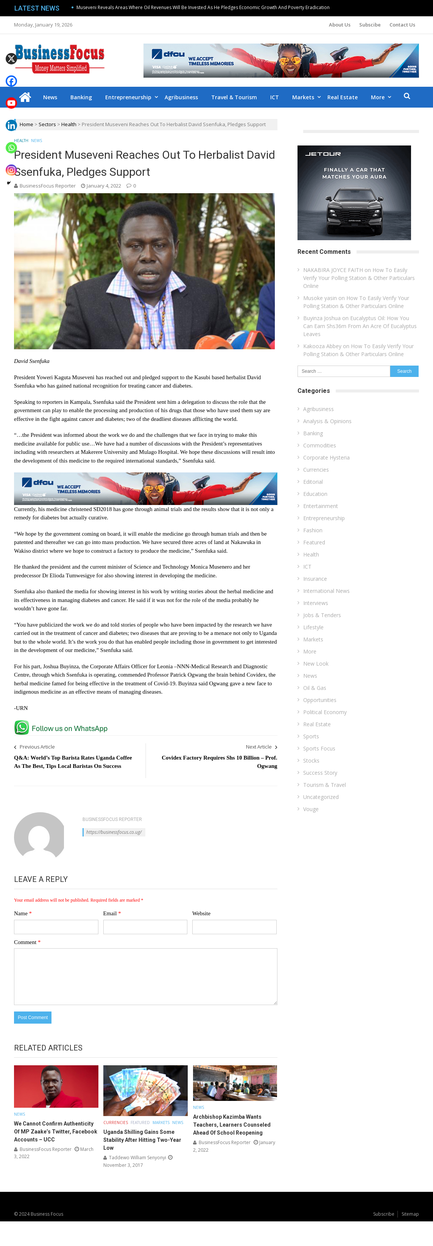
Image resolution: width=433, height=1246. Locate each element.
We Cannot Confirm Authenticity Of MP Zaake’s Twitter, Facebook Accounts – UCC (55, 1132)
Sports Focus (319, 748)
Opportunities (319, 700)
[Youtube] (11, 98)
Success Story (320, 772)
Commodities (319, 445)
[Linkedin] (11, 120)
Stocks (311, 760)
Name (23, 913)
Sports (311, 736)
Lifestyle (313, 627)
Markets (303, 97)
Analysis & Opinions (327, 421)
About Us (339, 24)
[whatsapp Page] (63, 723)
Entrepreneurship (128, 97)
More (378, 97)
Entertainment (320, 506)
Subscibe (370, 24)
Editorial (313, 481)
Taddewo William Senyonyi (137, 1157)
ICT (274, 97)
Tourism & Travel (324, 784)
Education (315, 493)
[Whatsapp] (11, 142)
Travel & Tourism (234, 97)
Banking (81, 97)
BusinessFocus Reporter (48, 185)
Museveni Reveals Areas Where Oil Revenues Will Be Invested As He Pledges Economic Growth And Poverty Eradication (203, 7)
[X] (11, 53)
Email (112, 913)
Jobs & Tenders (322, 615)
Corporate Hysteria (326, 457)
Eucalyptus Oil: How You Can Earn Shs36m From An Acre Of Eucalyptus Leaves (360, 326)
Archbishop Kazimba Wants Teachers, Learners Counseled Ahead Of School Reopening (232, 1125)
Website (201, 913)
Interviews (315, 603)
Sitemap (410, 1214)
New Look (316, 663)
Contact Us (402, 24)
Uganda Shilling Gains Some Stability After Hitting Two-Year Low (142, 1140)
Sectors (47, 124)
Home (26, 124)
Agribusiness (181, 97)
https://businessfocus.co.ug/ (114, 832)
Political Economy (325, 712)
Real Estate (342, 97)
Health (68, 124)
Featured (140, 1122)
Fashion (312, 530)
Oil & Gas (314, 687)
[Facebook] (11, 75)
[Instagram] (11, 164)
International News (326, 590)
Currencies (115, 1122)
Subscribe (383, 1214)
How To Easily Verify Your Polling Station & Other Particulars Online (359, 277)
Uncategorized (321, 796)
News (50, 97)
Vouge (311, 809)
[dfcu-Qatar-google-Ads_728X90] (145, 475)
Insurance (315, 578)
